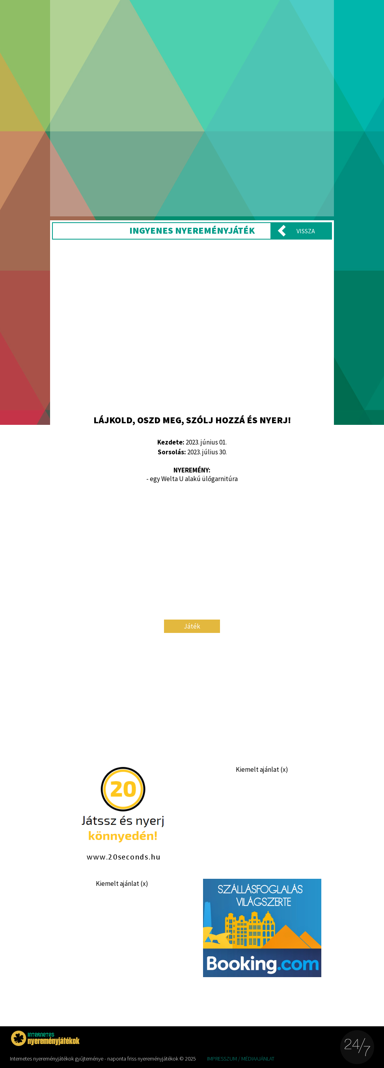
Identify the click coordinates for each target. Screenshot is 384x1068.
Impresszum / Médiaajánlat (240, 1058)
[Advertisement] (192, 326)
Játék (192, 626)
